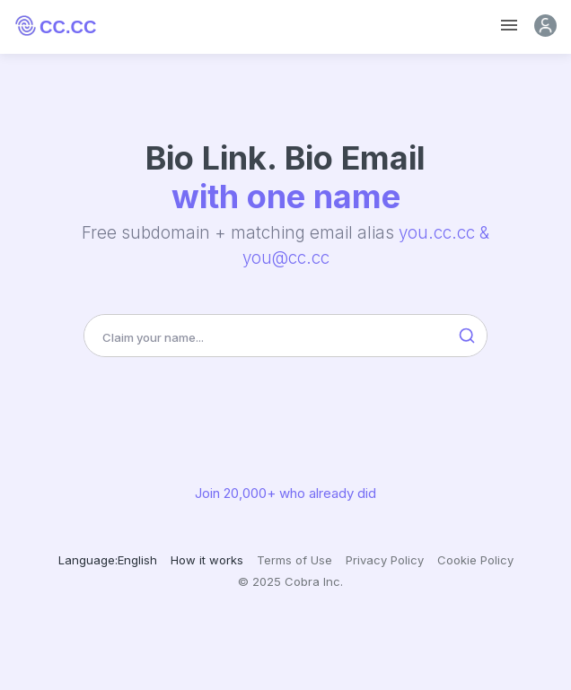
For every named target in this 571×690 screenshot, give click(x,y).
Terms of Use (294, 560)
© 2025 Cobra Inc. (290, 581)
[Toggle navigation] (509, 25)
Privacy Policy (385, 560)
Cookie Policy (475, 560)
